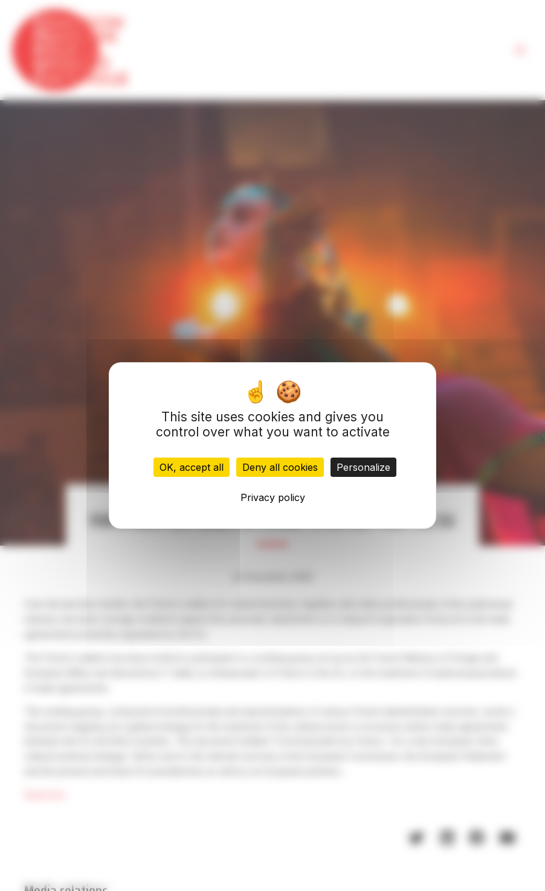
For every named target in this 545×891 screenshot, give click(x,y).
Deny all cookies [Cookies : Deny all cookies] (280, 467)
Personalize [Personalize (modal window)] (363, 467)
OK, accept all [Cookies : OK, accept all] (192, 467)
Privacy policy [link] (272, 497)
